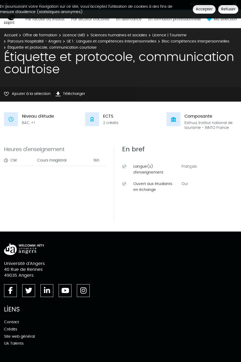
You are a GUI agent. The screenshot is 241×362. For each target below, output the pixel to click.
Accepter (204, 9)
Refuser (228, 9)
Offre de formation (40, 35)
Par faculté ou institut (45, 19)
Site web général (19, 336)
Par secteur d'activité (90, 19)
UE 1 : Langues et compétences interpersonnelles (111, 41)
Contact (11, 322)
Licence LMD (74, 35)
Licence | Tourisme (169, 35)
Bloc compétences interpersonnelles (195, 41)
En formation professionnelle (174, 19)
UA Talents (14, 343)
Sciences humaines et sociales (119, 35)
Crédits (10, 329)
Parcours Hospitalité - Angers (34, 41)
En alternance (129, 19)
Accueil (10, 35)
